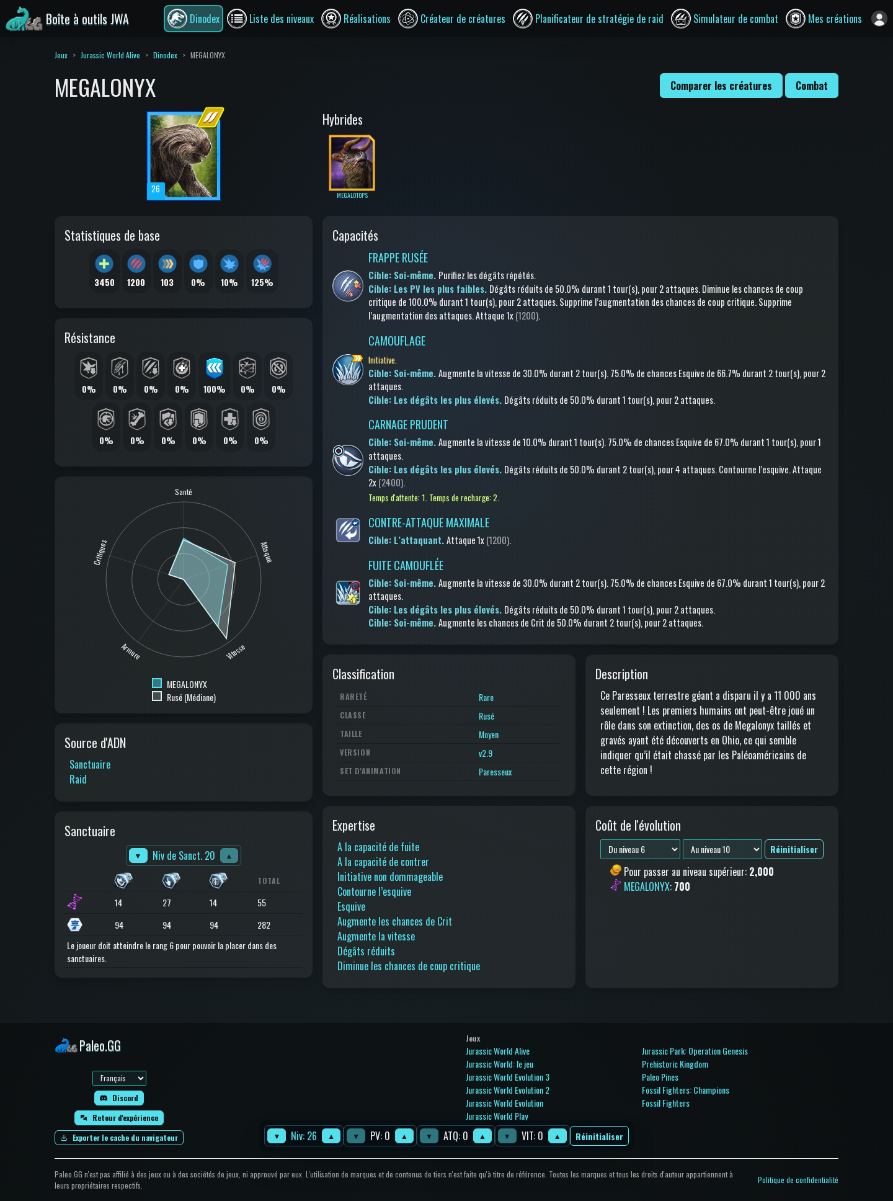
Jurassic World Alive (110, 55)
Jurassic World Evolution (504, 1102)
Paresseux (495, 771)
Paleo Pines (660, 1076)
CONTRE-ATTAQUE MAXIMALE (428, 522)
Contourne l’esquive (374, 891)
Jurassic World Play (497, 1115)
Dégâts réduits (366, 951)
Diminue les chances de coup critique (408, 965)
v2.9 (485, 752)
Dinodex (165, 55)
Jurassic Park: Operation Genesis (695, 1050)
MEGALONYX (647, 887)
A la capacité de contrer (383, 861)
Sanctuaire (89, 764)
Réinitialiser (599, 1136)
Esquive (351, 906)
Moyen (489, 734)
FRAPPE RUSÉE (398, 257)
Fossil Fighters (666, 1102)
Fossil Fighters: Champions (685, 1089)
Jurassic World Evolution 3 (507, 1076)
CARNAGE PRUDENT (408, 424)
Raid (78, 779)
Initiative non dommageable (390, 876)
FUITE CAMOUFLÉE (405, 565)
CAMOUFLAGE (396, 341)
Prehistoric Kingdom (675, 1063)
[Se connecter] (879, 18)
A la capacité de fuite (378, 846)
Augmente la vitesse (376, 936)
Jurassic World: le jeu (499, 1063)
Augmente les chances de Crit (394, 921)
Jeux (61, 55)
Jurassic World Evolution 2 (507, 1089)
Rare (486, 696)
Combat (812, 85)
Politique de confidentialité (798, 1179)
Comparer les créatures (721, 85)
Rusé (486, 715)
